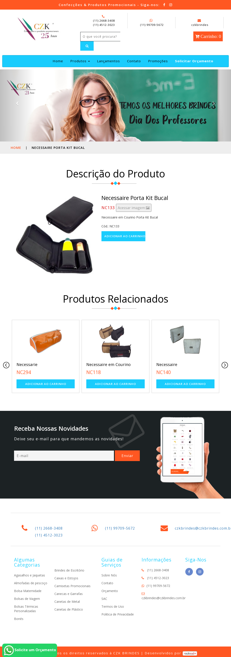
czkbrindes (199, 23)
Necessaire (166, 364)
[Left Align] (87, 46)
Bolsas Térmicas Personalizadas (26, 608)
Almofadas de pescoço (30, 583)
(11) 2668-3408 (104, 21)
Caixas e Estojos (66, 578)
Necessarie (26, 364)
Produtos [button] (80, 61)
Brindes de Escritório (69, 570)
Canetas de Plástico (68, 609)
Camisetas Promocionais (72, 586)
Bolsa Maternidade (27, 591)
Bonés (18, 619)
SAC (104, 599)
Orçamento (109, 591)
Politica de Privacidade (117, 614)
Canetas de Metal (67, 601)
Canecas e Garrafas (68, 594)
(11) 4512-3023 (104, 25)
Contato (134, 61)
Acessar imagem (134, 207)
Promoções (158, 61)
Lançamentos (108, 61)
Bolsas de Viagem (27, 599)
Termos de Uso (112, 606)
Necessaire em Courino (108, 364)
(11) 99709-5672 (152, 25)
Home (59, 60)
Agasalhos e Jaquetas (29, 575)
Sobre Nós (109, 575)
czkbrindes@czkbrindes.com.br (164, 598)
